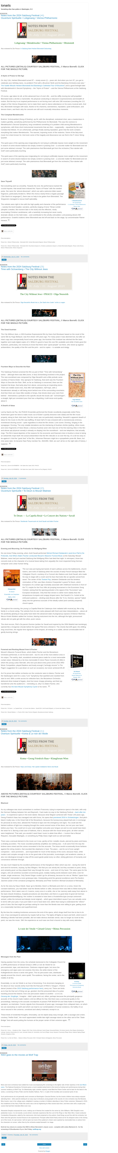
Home (44, 1144)
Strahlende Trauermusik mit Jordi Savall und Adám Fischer (39, 521)
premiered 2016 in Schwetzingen (66, 817)
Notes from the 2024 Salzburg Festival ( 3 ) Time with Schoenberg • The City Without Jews (24, 267)
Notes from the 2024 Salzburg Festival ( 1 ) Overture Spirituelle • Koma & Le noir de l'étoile (24, 732)
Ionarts (6, 5)
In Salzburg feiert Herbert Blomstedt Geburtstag (35, 48)
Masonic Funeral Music (54, 556)
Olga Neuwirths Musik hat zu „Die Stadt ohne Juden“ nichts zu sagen (42, 302)
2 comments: (22, 478)
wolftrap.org (37, 1129)
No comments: (25, 256)
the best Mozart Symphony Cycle (24, 687)
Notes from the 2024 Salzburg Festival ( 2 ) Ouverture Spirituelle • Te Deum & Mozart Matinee (26, 489)
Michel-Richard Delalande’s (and (59, 553)
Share (4, 259)
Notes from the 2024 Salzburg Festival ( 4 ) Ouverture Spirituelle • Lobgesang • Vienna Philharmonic (29, 16)
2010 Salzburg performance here (30, 988)
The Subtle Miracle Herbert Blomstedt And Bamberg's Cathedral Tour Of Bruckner (32, 86)
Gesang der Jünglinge (9, 996)
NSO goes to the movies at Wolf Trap (19, 1055)
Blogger (48, 1151)
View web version (44, 1148)
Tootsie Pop (46, 579)
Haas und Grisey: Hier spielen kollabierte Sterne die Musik (39, 767)
